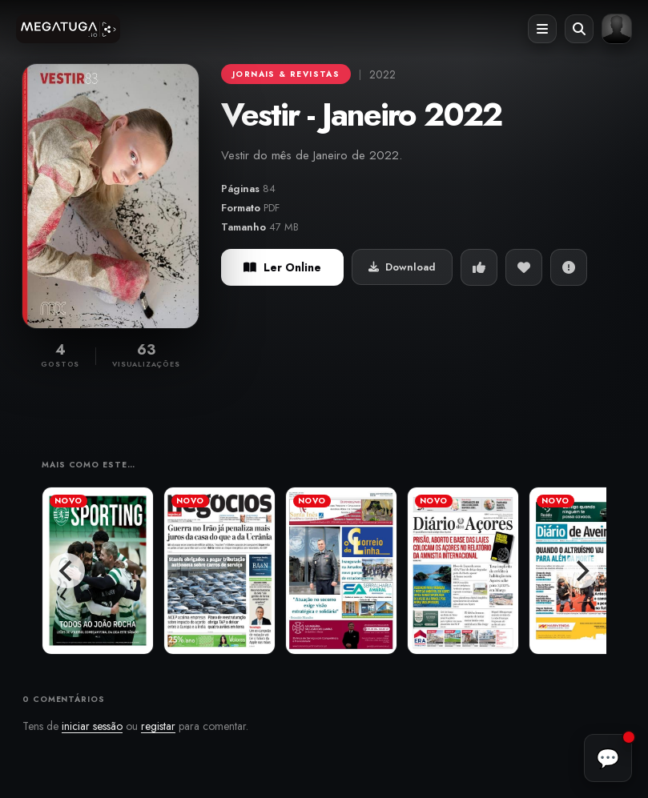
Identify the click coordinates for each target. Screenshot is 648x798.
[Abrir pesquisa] (579, 28)
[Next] (580, 570)
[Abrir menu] (542, 28)
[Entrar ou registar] (617, 29)
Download (402, 267)
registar (158, 726)
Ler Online (282, 267)
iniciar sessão (92, 726)
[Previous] (67, 570)
